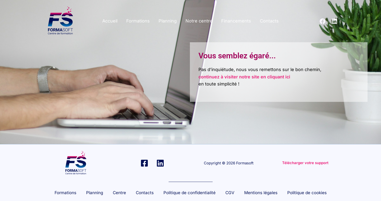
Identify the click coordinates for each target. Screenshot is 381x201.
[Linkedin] (334, 21)
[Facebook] (322, 21)
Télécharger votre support (305, 162)
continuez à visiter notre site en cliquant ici (244, 76)
